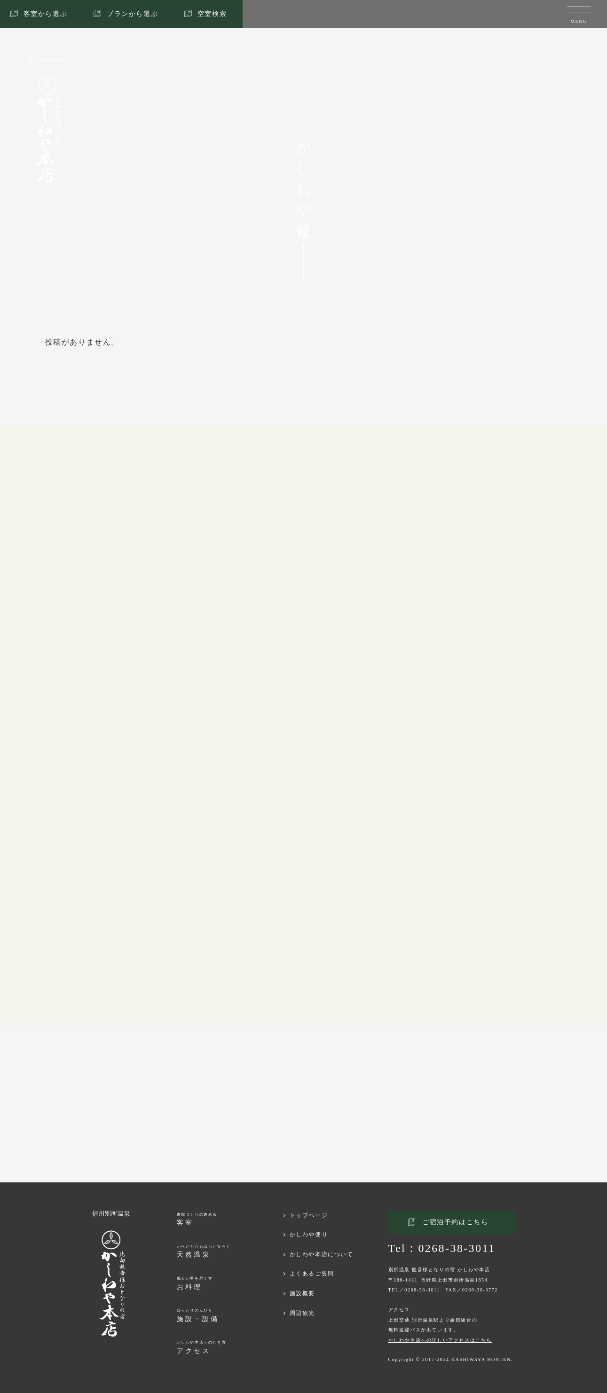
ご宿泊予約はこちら (455, 1222)
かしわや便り (309, 1234)
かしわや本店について (322, 1254)
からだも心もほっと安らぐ (204, 1251)
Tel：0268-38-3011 (442, 1248)
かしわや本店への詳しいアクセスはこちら (440, 1340)
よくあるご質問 (312, 1273)
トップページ (309, 1215)
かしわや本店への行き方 (202, 1347)
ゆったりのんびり (198, 1315)
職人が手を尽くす (195, 1283)
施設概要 (302, 1293)
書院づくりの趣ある (197, 1219)
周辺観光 (302, 1313)
